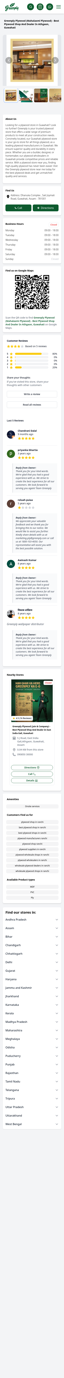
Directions (45, 208)
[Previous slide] (8, 60)
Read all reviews (32, 404)
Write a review (32, 394)
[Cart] (40, 6)
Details (32, 780)
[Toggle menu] (58, 7)
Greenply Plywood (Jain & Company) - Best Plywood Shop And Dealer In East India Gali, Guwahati (31, 730)
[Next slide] (55, 60)
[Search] (30, 6)
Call (18, 208)
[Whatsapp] (49, 6)
